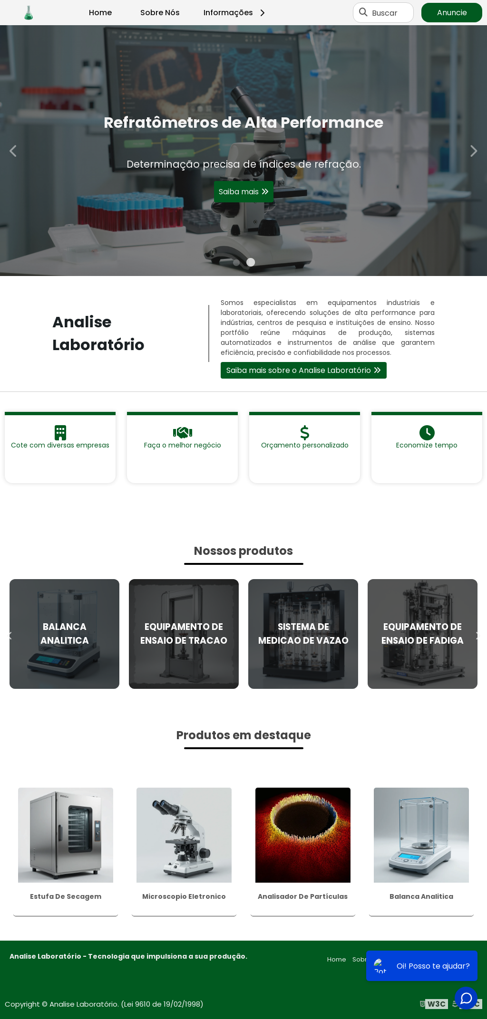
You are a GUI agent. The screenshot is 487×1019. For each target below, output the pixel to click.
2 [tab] (250, 264)
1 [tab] (236, 264)
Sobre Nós (160, 12)
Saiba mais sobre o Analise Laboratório (298, 370)
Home (100, 12)
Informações (236, 12)
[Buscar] (363, 13)
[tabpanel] (243, 150)
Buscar (385, 12)
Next (473, 150)
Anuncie (452, 12)
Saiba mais (239, 195)
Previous (13, 150)
